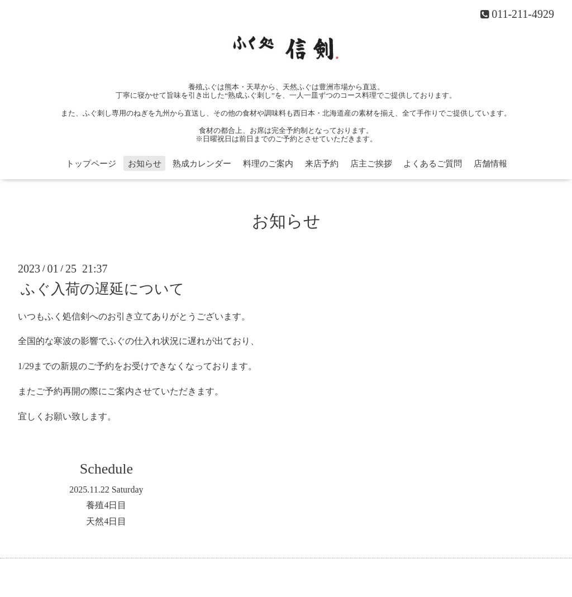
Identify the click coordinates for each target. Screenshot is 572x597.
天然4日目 (106, 521)
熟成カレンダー (202, 163)
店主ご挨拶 (371, 163)
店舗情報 (490, 163)
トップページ (91, 163)
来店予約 (322, 163)
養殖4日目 (106, 505)
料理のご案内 (268, 163)
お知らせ (144, 163)
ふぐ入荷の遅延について (102, 288)
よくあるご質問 (432, 163)
